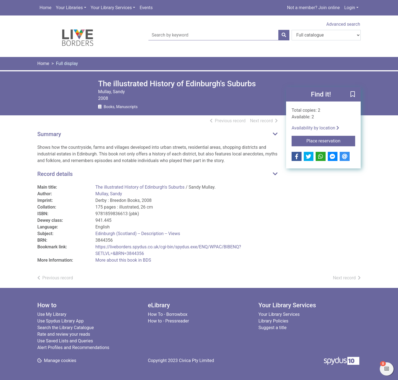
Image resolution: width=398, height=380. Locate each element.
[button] (352, 94)
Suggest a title (272, 327)
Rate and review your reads (63, 334)
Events (146, 7)
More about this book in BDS (123, 260)
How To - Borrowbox (167, 314)
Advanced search (343, 24)
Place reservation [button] (331, 140)
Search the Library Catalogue (65, 327)
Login (349, 7)
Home (45, 7)
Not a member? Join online (313, 7)
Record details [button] (55, 174)
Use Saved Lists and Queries (65, 340)
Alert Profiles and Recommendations (73, 347)
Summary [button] (49, 134)
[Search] (283, 35)
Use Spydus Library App (60, 321)
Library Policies (273, 321)
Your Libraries (69, 7)
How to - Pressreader (168, 321)
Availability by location (315, 128)
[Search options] (326, 35)
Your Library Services (111, 7)
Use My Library (51, 314)
